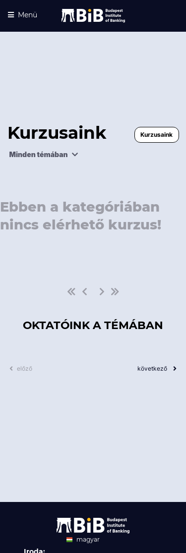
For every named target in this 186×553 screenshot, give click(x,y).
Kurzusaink (156, 134)
